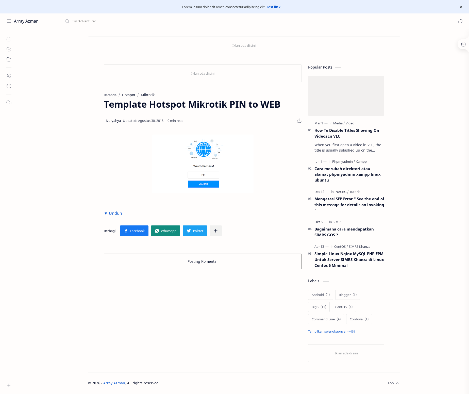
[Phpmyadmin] (343, 161)
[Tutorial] (355, 191)
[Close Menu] (461, 7)
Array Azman (26, 21)
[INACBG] (341, 191)
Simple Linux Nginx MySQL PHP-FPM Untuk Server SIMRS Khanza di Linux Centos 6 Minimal (349, 259)
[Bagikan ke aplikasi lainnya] (216, 230)
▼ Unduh (113, 213)
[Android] (320, 295)
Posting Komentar (203, 261)
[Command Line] (326, 319)
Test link (273, 7)
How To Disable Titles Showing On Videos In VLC (346, 133)
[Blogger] (347, 295)
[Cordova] (359, 319)
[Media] (339, 123)
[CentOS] (341, 246)
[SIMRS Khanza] (359, 246)
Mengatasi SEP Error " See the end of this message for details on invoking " (349, 204)
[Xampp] (361, 161)
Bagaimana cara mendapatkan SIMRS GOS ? (344, 231)
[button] (460, 21)
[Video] (350, 123)
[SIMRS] (337, 222)
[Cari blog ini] (105, 21)
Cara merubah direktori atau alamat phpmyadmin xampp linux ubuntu (347, 174)
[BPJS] (319, 307)
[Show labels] (332, 331)
